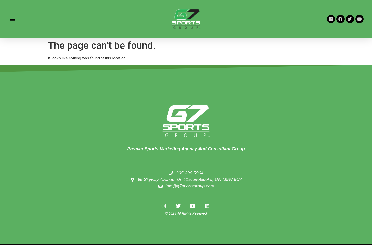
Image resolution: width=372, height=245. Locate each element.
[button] (12, 19)
